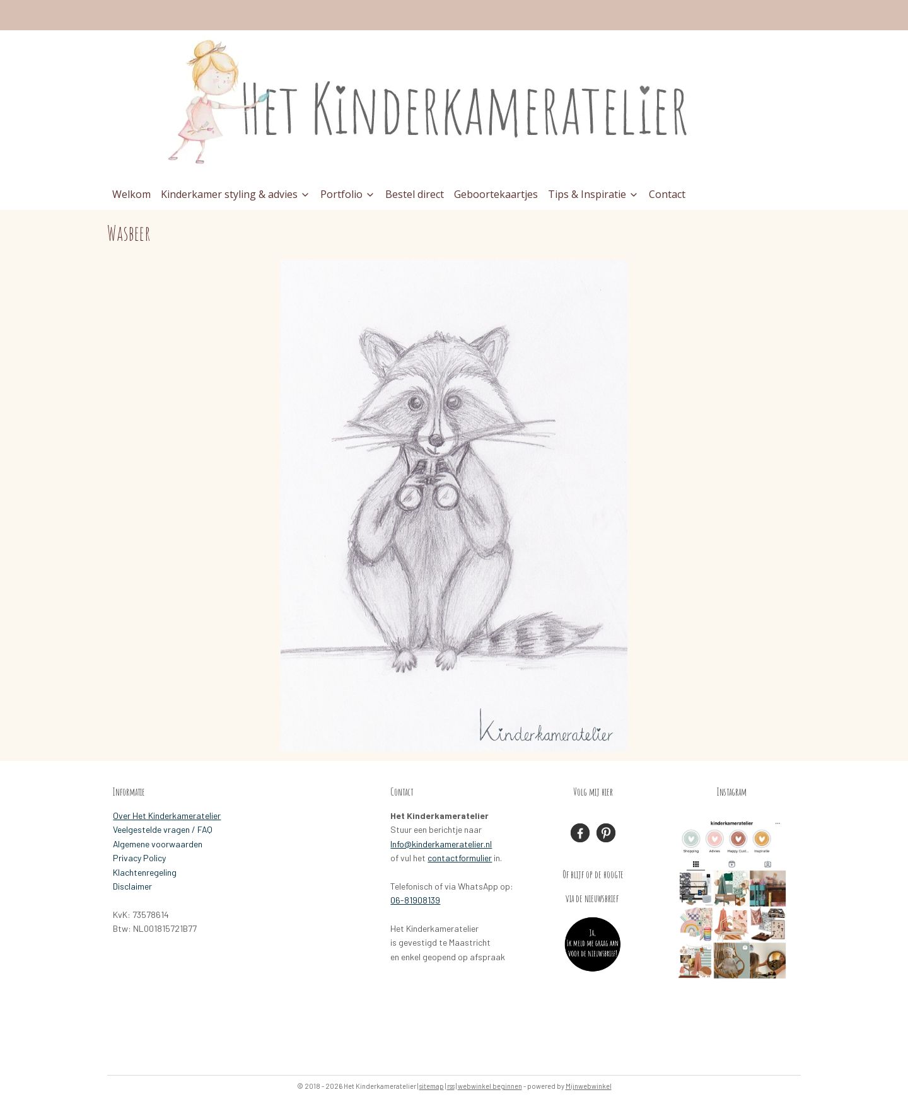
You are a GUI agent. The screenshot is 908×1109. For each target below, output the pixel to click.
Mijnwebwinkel (589, 1086)
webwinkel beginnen (490, 1086)
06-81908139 (415, 900)
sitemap (431, 1086)
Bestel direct (414, 194)
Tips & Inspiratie (593, 194)
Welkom (131, 194)
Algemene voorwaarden (157, 844)
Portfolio (347, 194)
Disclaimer (132, 886)
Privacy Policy (139, 857)
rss (451, 1086)
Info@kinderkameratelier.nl (441, 844)
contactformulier (460, 857)
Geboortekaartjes (496, 194)
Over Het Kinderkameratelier (167, 815)
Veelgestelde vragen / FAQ (162, 829)
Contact (667, 194)
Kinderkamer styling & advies (235, 194)
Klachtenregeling (145, 872)
